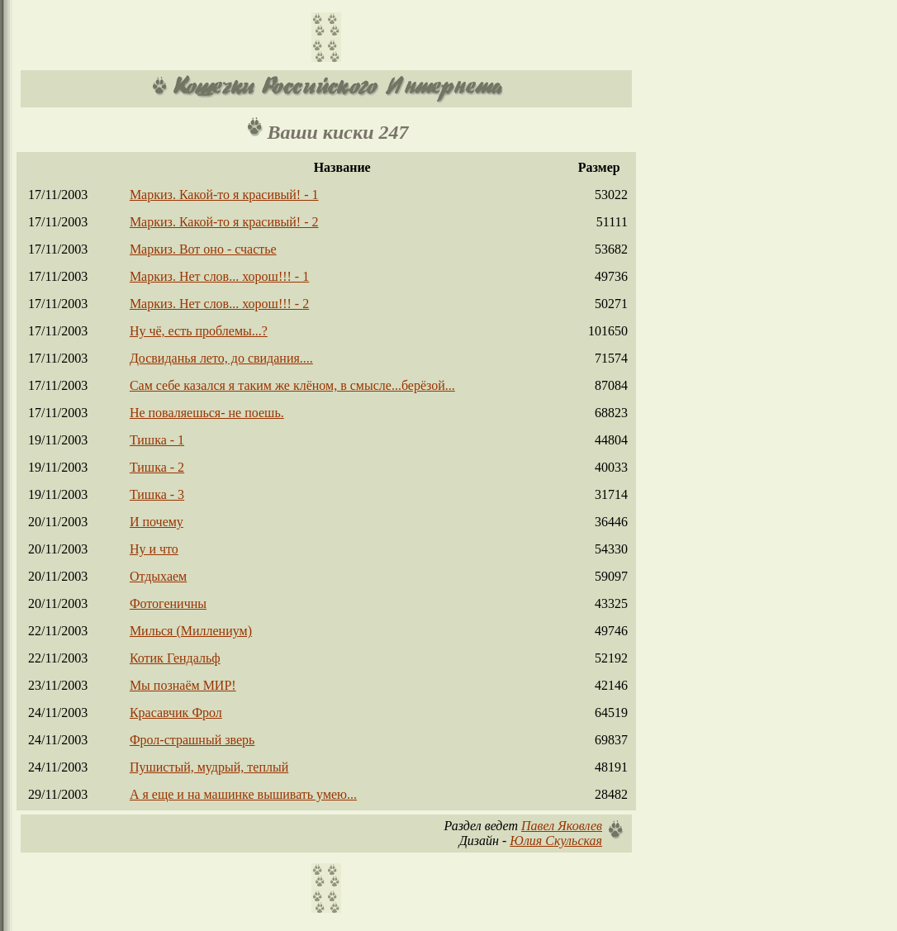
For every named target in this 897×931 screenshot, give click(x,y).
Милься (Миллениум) (191, 631)
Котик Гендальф (175, 658)
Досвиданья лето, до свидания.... (221, 358)
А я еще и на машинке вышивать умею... (243, 794)
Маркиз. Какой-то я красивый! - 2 (224, 222)
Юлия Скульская (556, 841)
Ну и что (154, 549)
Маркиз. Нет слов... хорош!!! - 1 (219, 276)
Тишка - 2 (157, 467)
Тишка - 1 (157, 440)
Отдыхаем (158, 576)
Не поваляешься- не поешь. (207, 413)
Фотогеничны (168, 603)
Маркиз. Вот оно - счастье (203, 249)
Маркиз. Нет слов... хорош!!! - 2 (219, 304)
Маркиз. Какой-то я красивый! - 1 (224, 195)
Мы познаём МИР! (183, 685)
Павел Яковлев (561, 826)
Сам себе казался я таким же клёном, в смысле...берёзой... (292, 385)
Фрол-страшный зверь (192, 740)
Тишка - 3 (157, 494)
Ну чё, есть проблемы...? (199, 331)
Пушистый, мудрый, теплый (209, 767)
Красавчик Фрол (176, 712)
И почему (156, 522)
